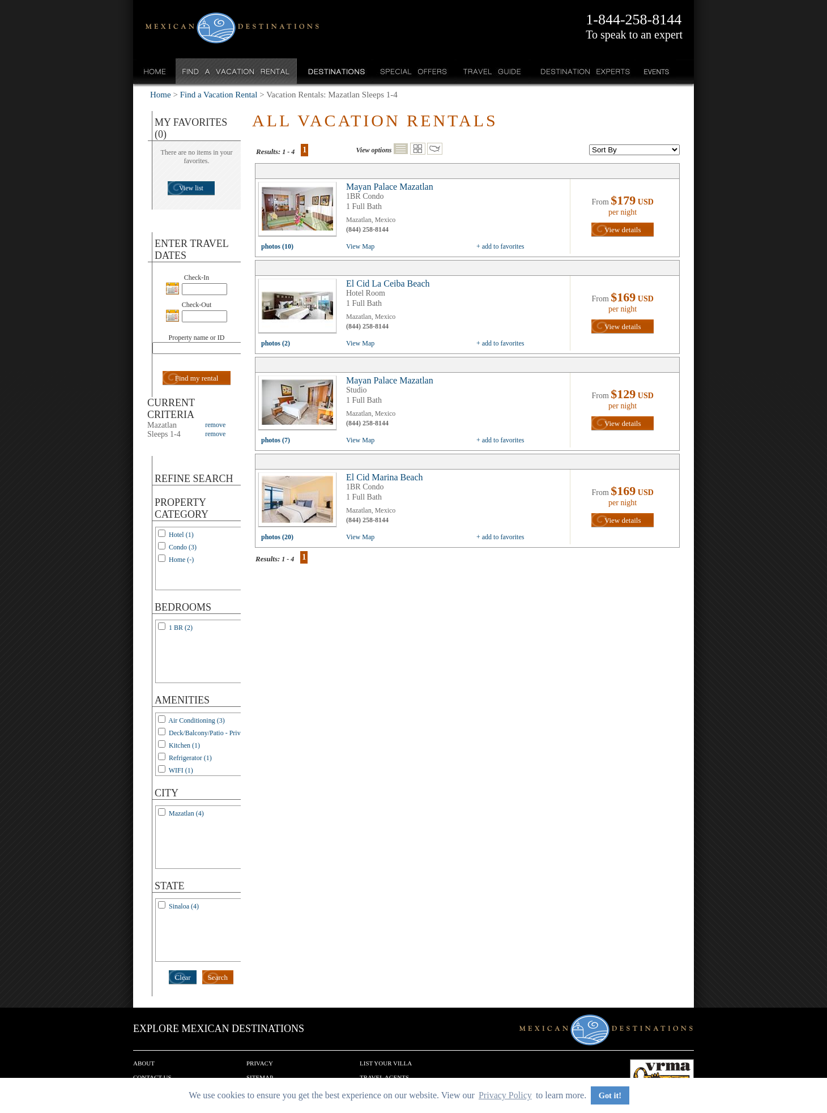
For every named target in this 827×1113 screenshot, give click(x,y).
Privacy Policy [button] (505, 1095)
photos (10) (277, 246)
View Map (360, 246)
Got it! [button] (610, 1095)
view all (300, 212)
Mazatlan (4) (186, 813)
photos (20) (277, 537)
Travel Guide (492, 71)
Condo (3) (183, 547)
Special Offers (413, 71)
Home (155, 71)
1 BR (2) (181, 628)
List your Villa (386, 1063)
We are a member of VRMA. (662, 1076)
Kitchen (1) (184, 745)
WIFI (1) (181, 770)
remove (215, 425)
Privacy (259, 1063)
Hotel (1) (181, 535)
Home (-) (181, 560)
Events (656, 71)
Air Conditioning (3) (196, 720)
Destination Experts (582, 71)
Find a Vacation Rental (236, 71)
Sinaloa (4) (184, 906)
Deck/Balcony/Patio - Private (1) (213, 733)
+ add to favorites (500, 246)
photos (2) (275, 343)
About (144, 1063)
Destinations (335, 71)
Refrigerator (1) (190, 758)
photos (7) (275, 440)
